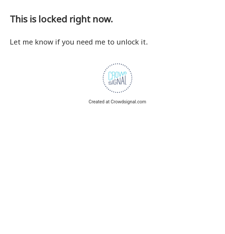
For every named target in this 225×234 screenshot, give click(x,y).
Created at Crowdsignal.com (117, 101)
